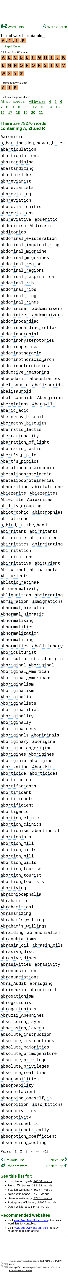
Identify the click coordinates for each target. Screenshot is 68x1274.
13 (42, 105)
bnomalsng (17, 619)
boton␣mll (17, 841)
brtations (17, 555)
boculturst (18, 650)
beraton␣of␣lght (25, 440)
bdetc (46, 217)
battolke (16, 173)
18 (18, 110)
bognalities (20, 708)
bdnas (41, 224)
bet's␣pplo (18, 453)
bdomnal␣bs (18, 287)
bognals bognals (30, 733)
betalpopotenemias (27, 478)
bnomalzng (17, 638)
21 (41, 110)
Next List (58, 1158)
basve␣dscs (18, 956)
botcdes (44, 771)
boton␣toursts (22, 880)
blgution (16, 593)
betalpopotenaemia (27, 466)
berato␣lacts (21, 428)
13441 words (40, 1204)
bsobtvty (16, 1115)
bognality (17, 714)
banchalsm (43, 931)
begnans (15, 402)
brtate (13, 536)
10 (19, 105)
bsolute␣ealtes (24, 1071)
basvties (16, 962)
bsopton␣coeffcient (29, 1134)
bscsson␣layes (22, 1026)
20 (33, 110)
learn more (45, 1259)
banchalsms (18, 937)
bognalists (18, 701)
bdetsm (13, 224)
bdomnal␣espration (27, 275)
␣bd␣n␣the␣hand (24, 523)
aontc (12, 135)
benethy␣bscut (22, 415)
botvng (13, 886)
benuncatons (20, 975)
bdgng (41, 981)
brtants (44, 529)
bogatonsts (18, 1007)
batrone (15, 517)
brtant (13, 529)
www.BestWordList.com (31, 1218)
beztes (40, 498)
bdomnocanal (20, 332)
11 (27, 105)
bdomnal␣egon (21, 262)
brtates (15, 542)
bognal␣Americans (26, 676)
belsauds (47, 383)
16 (3, 110)
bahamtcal (17, 905)
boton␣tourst (21, 873)
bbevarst (16, 179)
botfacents (18, 784)
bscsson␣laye (21, 1020)
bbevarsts (17, 186)
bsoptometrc (20, 1122)
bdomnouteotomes (25, 364)
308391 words (42, 1183)
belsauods (17, 396)
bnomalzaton (20, 631)
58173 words (40, 1192)
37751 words (42, 1196)
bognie (13, 759)
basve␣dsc (17, 950)
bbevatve (16, 217)
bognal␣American (25, 669)
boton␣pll (17, 854)
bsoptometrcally (25, 1128)
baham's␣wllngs (24, 924)
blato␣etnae (20, 580)
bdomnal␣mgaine (24, 249)
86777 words (42, 1187)
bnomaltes (17, 625)
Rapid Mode (12, 46)
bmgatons (47, 599)
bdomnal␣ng (18, 294)
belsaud (15, 383)
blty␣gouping (21, 504)
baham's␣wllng (22, 918)
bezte (12, 498)
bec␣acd (15, 408)
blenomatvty (20, 587)
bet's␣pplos (20, 459)
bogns (41, 759)
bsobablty (17, 1083)
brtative (16, 561)
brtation (16, 548)
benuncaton (18, 969)
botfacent (17, 778)
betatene (47, 485)
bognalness (18, 727)
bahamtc (15, 899)
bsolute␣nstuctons (27, 1039)
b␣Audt (13, 981)
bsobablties (20, 1077)
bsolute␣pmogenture (29, 1052)
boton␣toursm (21, 867)
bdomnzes (47, 313)
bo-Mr (43, 765)
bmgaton (15, 599)
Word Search (55, 27)
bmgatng (49, 593)
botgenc (15, 810)
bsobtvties (18, 1109)
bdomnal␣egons (22, 268)
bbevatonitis (21, 205)
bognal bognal (27, 663)
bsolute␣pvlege (24, 1058)
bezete (13, 491)
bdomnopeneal (21, 345)
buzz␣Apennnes (22, 1013)
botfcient (17, 803)
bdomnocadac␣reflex (29, 326)
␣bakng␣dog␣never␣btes (33, 141)
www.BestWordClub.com (31, 1225)
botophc (15, 510)
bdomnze (15, 313)
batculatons (20, 154)
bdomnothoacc (21, 351)
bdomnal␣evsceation (29, 236)
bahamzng (16, 911)
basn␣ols (47, 943)
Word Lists (12, 27)
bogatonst (17, 1001)
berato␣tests (21, 447)
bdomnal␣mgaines (25, 256)
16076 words (47, 1200)
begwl (43, 402)
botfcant (16, 790)
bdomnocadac (20, 319)
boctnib (44, 988)
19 (25, 110)
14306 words (42, 1179)
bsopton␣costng (24, 1141)
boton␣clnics (21, 822)
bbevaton (16, 198)
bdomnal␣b (17, 281)
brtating (47, 542)
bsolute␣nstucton (26, 1032)
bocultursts (20, 657)
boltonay (47, 644)
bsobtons (47, 1102)
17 (10, 110)
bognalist (17, 695)
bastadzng (17, 166)
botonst (46, 829)
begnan (50, 396)
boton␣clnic (20, 816)
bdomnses (47, 307)
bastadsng (17, 160)
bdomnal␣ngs (20, 300)
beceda (13, 377)
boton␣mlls (18, 848)
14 (50, 105)
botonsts (16, 835)
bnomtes (15, 644)
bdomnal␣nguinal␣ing (30, 243)
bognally (16, 720)
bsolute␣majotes (25, 1045)
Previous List (12, 1158)
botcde (13, 771)
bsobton (15, 1102)
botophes (47, 510)
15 (57, 105)
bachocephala (21, 892)
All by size (37, 99)
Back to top (56, 1164)
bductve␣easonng (25, 370)
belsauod (16, 389)
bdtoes (13, 230)
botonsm (15, 829)
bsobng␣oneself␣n (26, 1096)
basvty (47, 962)
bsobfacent (18, 1090)
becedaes (45, 377)
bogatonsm (17, 994)
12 (35, 105)
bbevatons (17, 211)
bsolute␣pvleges (25, 1064)
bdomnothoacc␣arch (27, 357)
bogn (52, 657)
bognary (15, 740)
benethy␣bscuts (24, 421)
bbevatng (16, 192)
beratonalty (20, 434)
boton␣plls (18, 860)
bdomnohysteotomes (27, 338)
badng (12, 931)
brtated (44, 536)
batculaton (18, 147)
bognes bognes (27, 752)
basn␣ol (15, 943)
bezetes (44, 491)
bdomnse (15, 307)
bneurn (13, 988)
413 (46, 1149)
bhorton (15, 485)
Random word (14, 1164)
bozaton (15, 765)
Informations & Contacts (20, 1268)
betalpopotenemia (26, 472)
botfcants (17, 797)
